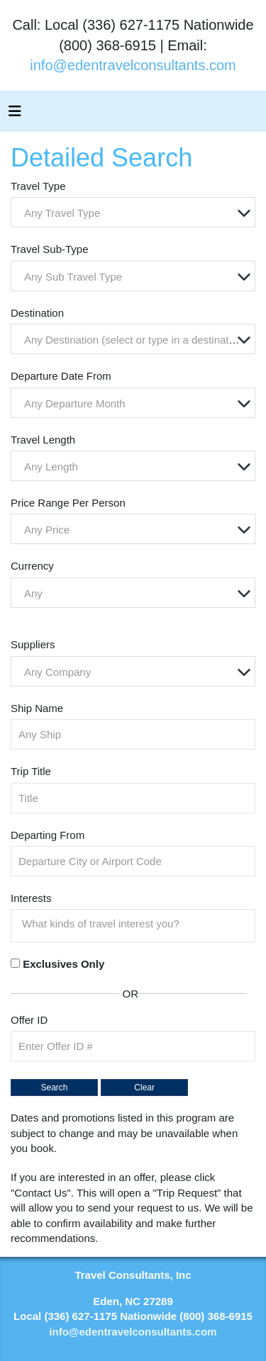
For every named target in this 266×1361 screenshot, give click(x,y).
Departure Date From (61, 376)
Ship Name (37, 708)
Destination (37, 313)
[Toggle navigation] (15, 114)
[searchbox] (136, 923)
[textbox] (136, 213)
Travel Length (43, 440)
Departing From (47, 835)
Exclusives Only (63, 964)
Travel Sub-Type (50, 249)
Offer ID (29, 1020)
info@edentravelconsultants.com (132, 65)
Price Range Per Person (68, 503)
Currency (32, 566)
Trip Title (31, 771)
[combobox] (133, 212)
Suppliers (33, 644)
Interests (31, 898)
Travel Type (38, 186)
